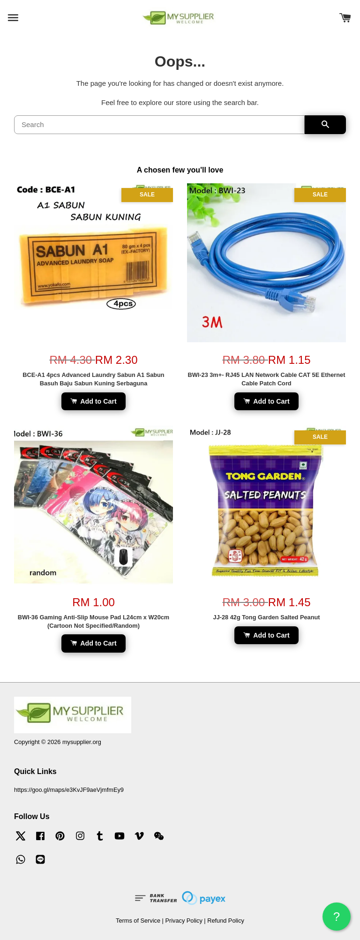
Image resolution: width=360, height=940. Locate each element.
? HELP (336, 920)
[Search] (159, 124)
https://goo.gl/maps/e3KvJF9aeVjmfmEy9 (69, 789)
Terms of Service (138, 920)
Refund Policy (225, 920)
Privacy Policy (183, 920)
